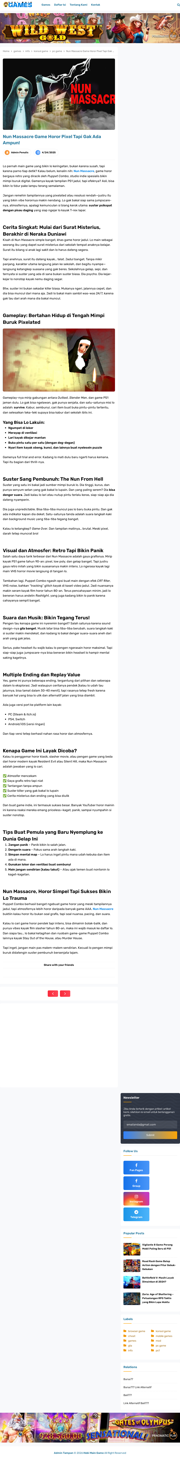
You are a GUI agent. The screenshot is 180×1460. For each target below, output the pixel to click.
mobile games (164, 1336)
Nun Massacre (84, 171)
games (132, 1340)
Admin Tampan (63, 1453)
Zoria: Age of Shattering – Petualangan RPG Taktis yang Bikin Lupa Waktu (157, 1298)
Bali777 (127, 1395)
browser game (136, 1331)
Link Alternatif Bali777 (136, 1403)
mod (158, 1340)
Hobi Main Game (93, 1453)
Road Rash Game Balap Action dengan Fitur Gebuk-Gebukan (159, 1265)
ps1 (158, 1350)
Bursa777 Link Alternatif (137, 1387)
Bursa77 (128, 1379)
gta (130, 1345)
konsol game (163, 1331)
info (130, 1350)
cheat (131, 1336)
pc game (161, 1345)
